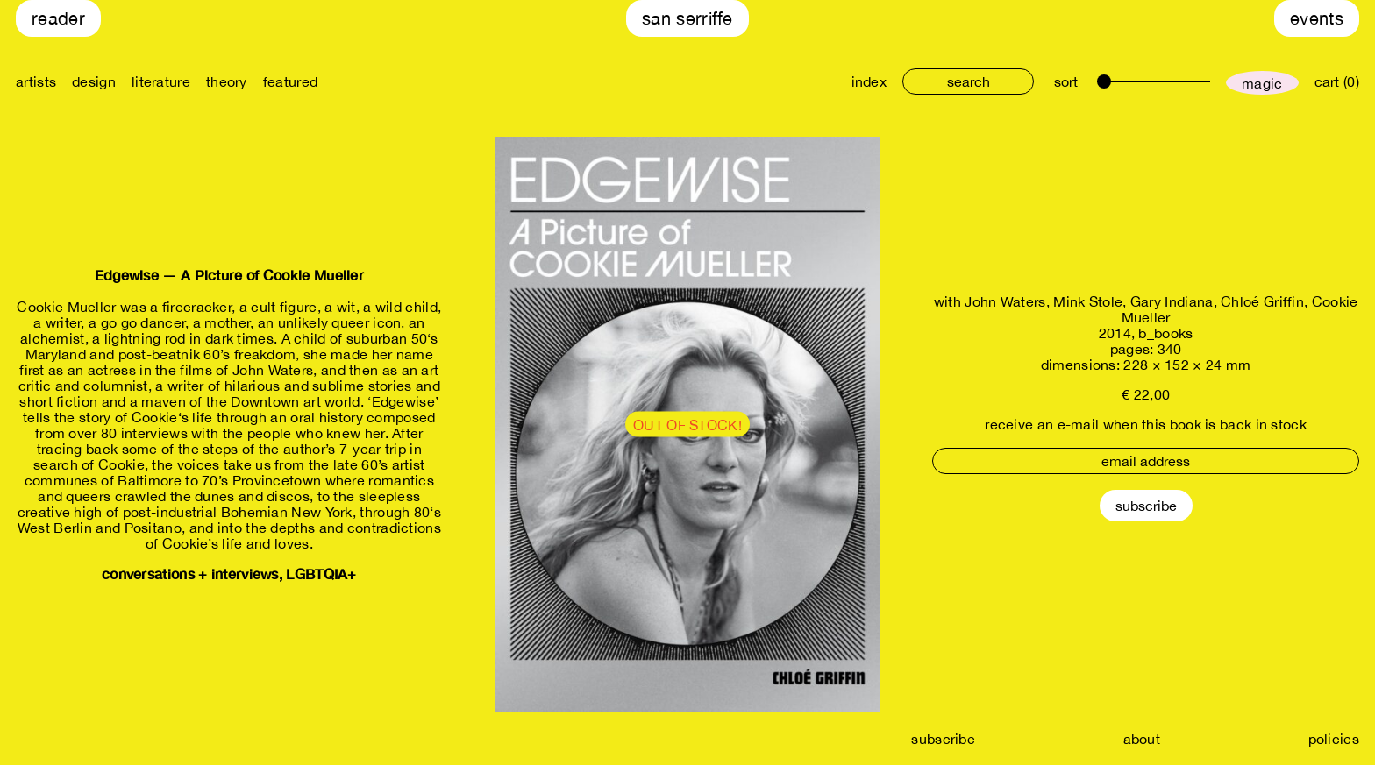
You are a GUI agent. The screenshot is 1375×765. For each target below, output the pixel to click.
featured (290, 81)
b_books (1165, 333)
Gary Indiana (1172, 301)
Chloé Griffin (1262, 301)
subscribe (943, 739)
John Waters (1005, 301)
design (94, 81)
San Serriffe (687, 18)
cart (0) (1336, 81)
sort (1066, 81)
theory (226, 81)
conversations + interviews (190, 573)
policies (1333, 739)
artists (36, 81)
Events (1316, 18)
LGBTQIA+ (321, 573)
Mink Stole (1087, 301)
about (1142, 739)
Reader (58, 18)
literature (161, 81)
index (869, 81)
